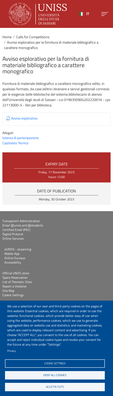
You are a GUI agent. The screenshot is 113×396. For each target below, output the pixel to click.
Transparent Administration (21, 221)
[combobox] (84, 14)
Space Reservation (15, 277)
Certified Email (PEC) (16, 229)
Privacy (11, 351)
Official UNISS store (15, 273)
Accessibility (12, 262)
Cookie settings (55, 363)
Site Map (8, 290)
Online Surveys (14, 258)
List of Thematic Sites (17, 282)
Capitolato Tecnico (15, 143)
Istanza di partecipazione (20, 137)
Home (7, 37)
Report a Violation (14, 286)
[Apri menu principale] (105, 14)
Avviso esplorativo (24, 118)
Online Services (13, 238)
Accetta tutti (55, 387)
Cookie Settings (13, 295)
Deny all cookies (54, 375)
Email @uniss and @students (22, 225)
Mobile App (11, 253)
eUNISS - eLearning (17, 249)
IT (84, 14)
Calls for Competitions (32, 37)
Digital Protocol (12, 234)
